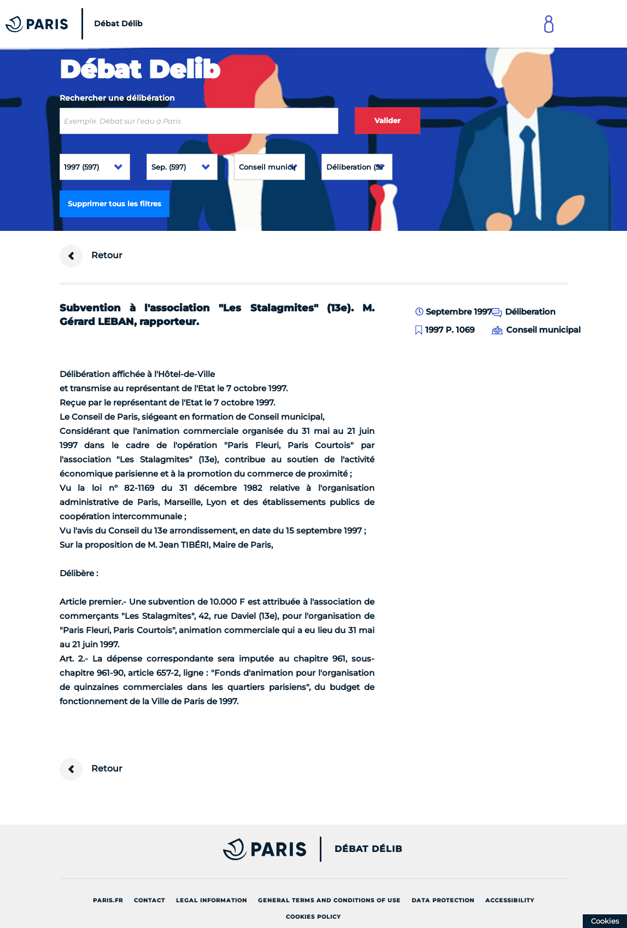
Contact (149, 900)
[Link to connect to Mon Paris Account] (549, 24)
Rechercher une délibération (117, 98)
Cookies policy (313, 916)
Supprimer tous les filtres (114, 203)
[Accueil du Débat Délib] (77, 24)
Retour (91, 256)
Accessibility (510, 900)
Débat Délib (368, 849)
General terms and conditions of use (329, 900)
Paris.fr (108, 900)
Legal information (211, 900)
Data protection (443, 900)
